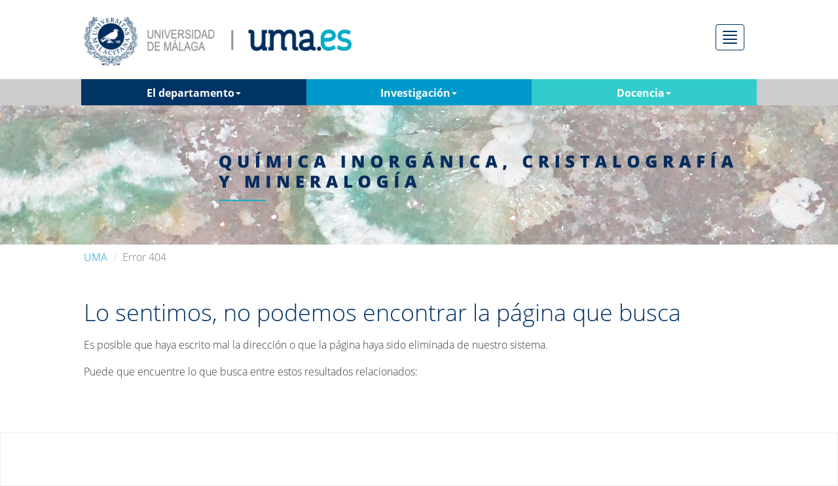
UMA (95, 257)
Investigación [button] (418, 93)
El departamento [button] (194, 93)
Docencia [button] (644, 93)
